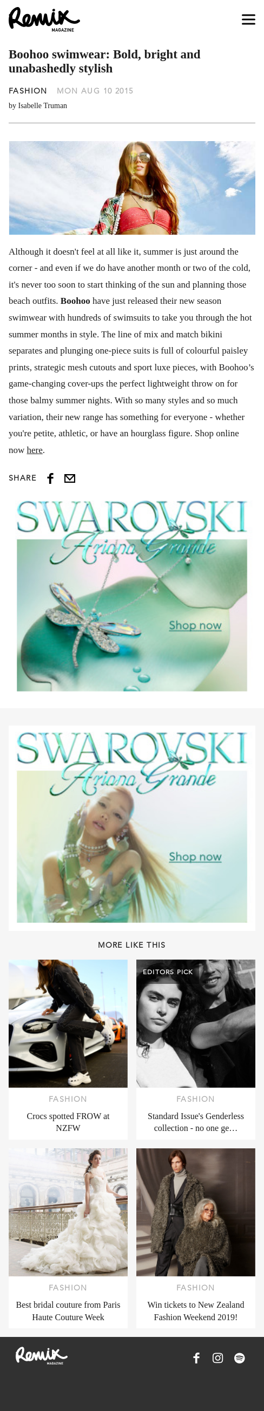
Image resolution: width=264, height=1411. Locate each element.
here (35, 450)
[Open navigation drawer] (248, 20)
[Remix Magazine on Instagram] (218, 1358)
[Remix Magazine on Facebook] (196, 1358)
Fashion (28, 91)
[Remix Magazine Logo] (44, 19)
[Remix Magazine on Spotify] (239, 1358)
